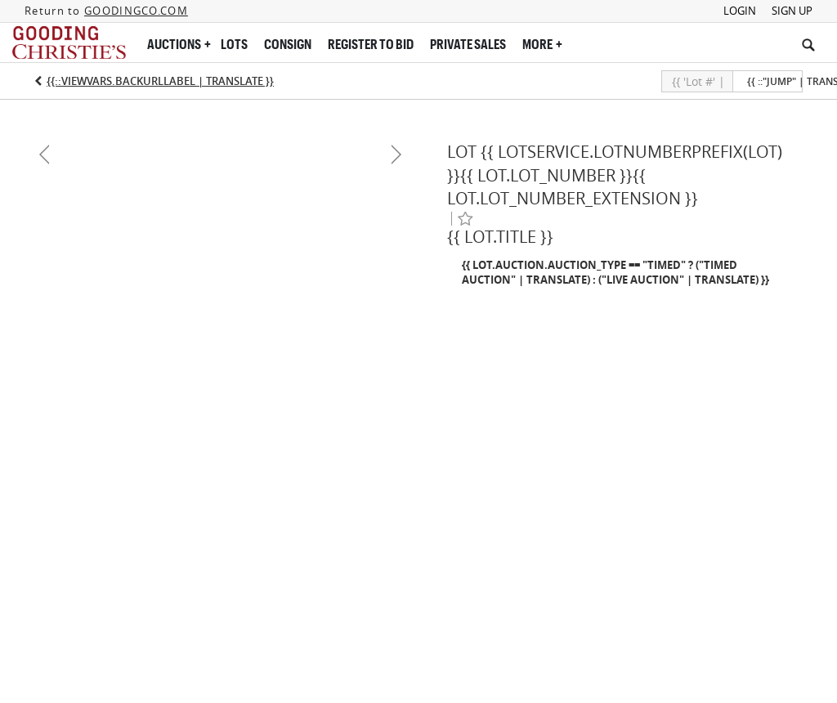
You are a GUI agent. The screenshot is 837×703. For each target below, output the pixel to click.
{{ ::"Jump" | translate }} (775, 81)
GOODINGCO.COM (136, 10)
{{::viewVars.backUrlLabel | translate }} (160, 81)
